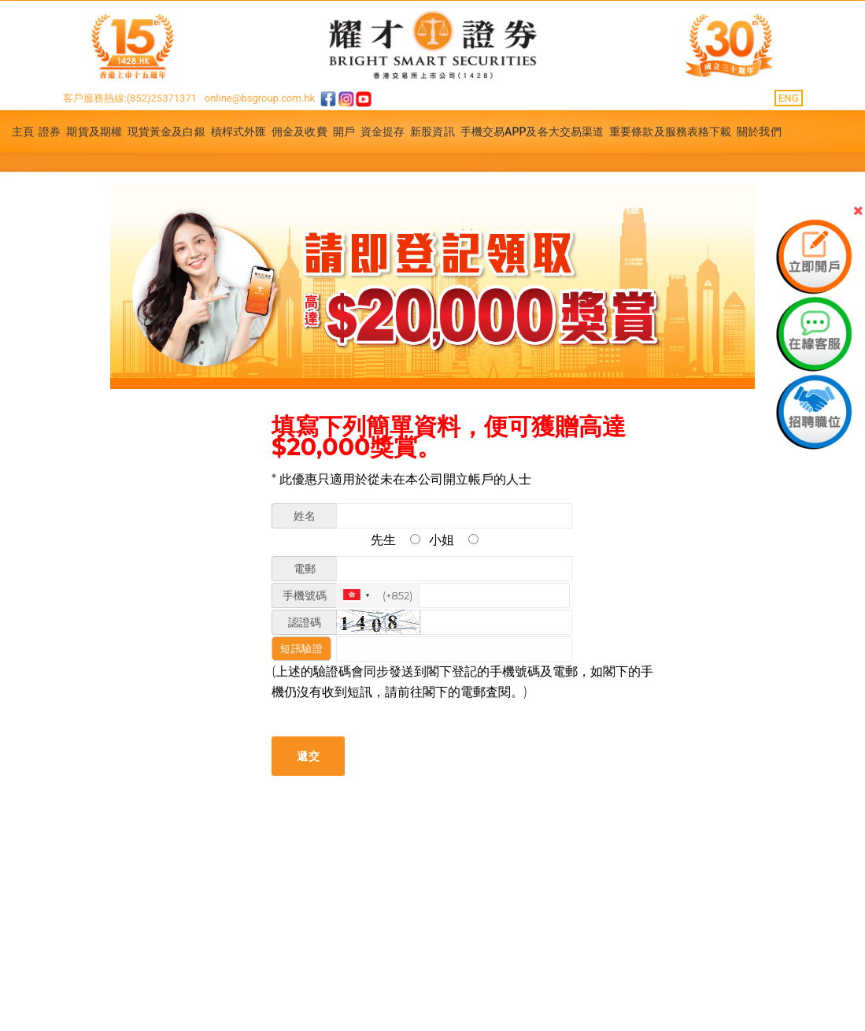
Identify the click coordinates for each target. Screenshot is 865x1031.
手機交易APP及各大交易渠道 (532, 131)
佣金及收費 (299, 131)
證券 (50, 131)
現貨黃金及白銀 (166, 131)
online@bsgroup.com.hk (260, 98)
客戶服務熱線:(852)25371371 (130, 98)
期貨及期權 (94, 131)
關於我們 (759, 131)
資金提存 (382, 131)
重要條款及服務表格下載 (670, 131)
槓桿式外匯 (239, 131)
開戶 (344, 131)
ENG (788, 98)
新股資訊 (432, 131)
